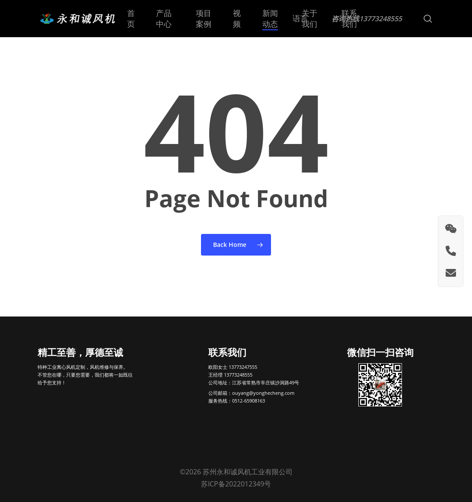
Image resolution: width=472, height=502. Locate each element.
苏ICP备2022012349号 (236, 484)
